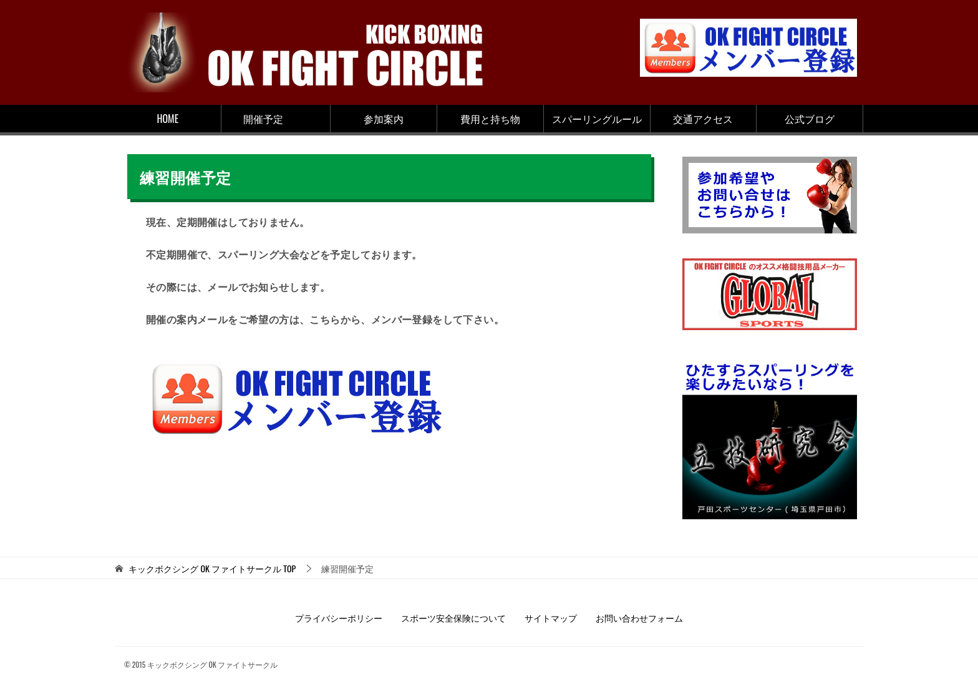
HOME (168, 118)
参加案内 (384, 118)
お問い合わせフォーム (639, 617)
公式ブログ (810, 118)
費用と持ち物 (490, 118)
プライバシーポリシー (338, 617)
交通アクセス (703, 118)
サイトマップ (551, 617)
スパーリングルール (597, 118)
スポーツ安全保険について (453, 617)
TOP (212, 569)
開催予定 (263, 118)
